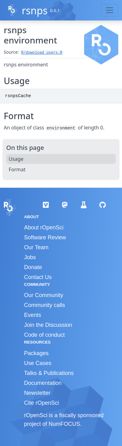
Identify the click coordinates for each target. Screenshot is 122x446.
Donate (33, 267)
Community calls (44, 305)
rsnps (34, 10)
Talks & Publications (49, 373)
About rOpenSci (44, 227)
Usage (16, 158)
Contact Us (38, 277)
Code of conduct (44, 335)
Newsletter (37, 393)
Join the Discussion (48, 325)
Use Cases (38, 363)
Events (32, 315)
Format (17, 169)
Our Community (43, 295)
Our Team (36, 247)
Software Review (45, 237)
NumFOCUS (64, 424)
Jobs (30, 257)
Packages (36, 353)
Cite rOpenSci (41, 403)
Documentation (43, 383)
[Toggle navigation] (109, 10)
